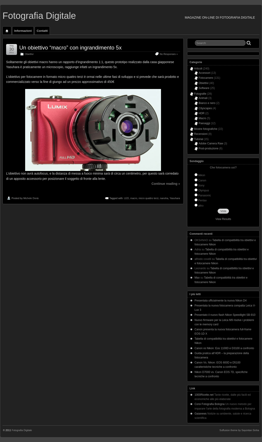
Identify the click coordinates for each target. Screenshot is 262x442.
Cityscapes (205, 108)
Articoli (198, 68)
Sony (201, 185)
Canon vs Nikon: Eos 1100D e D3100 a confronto (224, 348)
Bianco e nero (207, 103)
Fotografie (200, 93)
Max (197, 277)
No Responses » (169, 54)
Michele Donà (30, 198)
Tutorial (198, 139)
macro (133, 198)
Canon (202, 180)
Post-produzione (208, 148)
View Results (223, 219)
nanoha (164, 198)
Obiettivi (29, 54)
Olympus (203, 190)
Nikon (201, 175)
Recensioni (200, 134)
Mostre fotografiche (205, 129)
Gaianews (201, 413)
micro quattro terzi (149, 198)
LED (126, 198)
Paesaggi (204, 123)
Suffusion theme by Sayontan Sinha (239, 430)
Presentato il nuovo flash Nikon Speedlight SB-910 (225, 314)
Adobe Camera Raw (211, 143)
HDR (201, 113)
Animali (203, 98)
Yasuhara (175, 198)
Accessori (204, 72)
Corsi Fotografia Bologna (210, 404)
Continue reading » (165, 183)
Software (204, 88)
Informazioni (23, 30)
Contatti (42, 30)
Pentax (202, 200)
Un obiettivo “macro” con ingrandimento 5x (70, 47)
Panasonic (204, 195)
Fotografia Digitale (39, 16)
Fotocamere (206, 77)
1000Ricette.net (204, 394)
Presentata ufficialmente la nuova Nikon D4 (221, 300)
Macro (202, 118)
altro (200, 205)
